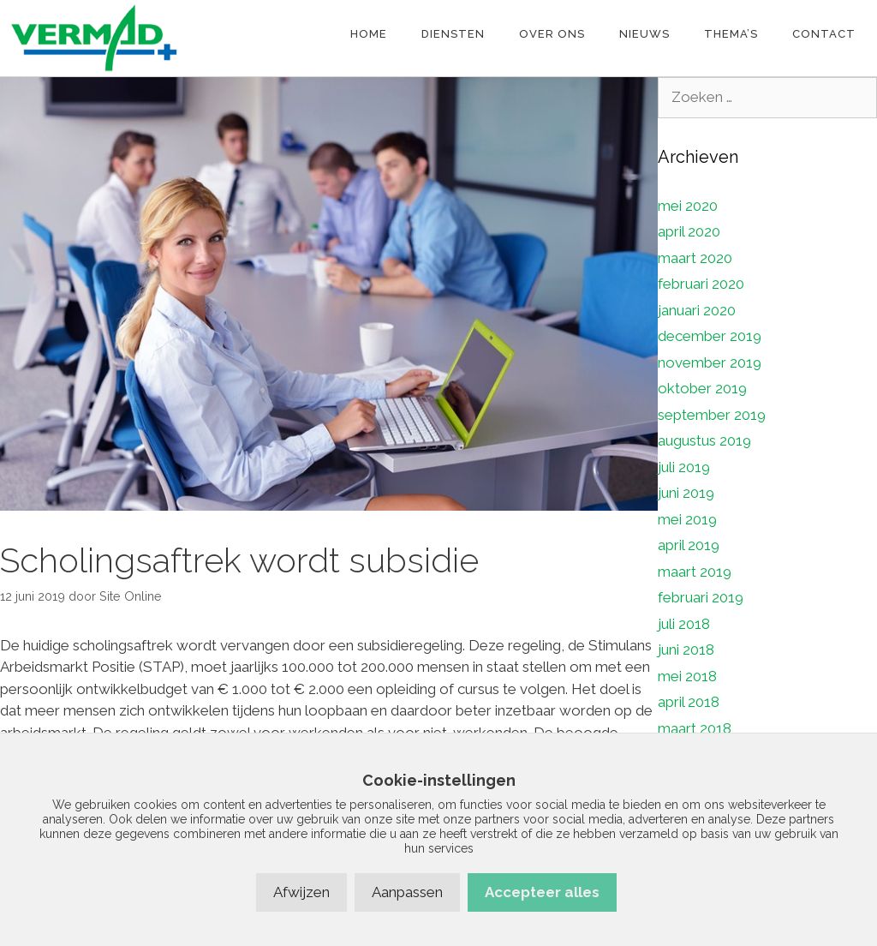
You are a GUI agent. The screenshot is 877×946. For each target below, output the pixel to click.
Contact (824, 33)
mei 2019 (687, 519)
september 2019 (712, 414)
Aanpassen (407, 892)
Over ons (552, 33)
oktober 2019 (702, 388)
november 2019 (709, 362)
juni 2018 (686, 649)
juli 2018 (684, 623)
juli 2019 (684, 467)
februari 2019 (700, 597)
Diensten (453, 33)
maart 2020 (695, 257)
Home (368, 33)
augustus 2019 (704, 440)
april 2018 (688, 701)
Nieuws (644, 33)
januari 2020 (697, 310)
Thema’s (731, 33)
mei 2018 (687, 676)
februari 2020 (701, 283)
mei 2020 (688, 205)
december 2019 (709, 335)
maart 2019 (694, 571)
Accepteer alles (542, 892)
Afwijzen (301, 892)
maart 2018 (694, 728)
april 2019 (688, 545)
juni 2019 (686, 492)
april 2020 (689, 231)
